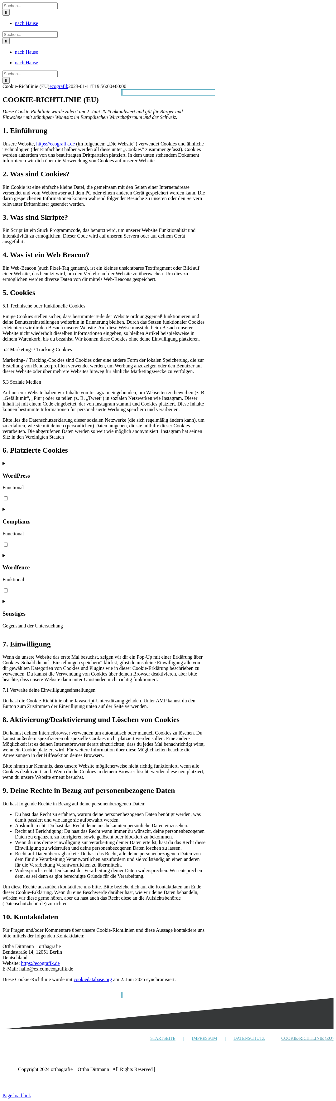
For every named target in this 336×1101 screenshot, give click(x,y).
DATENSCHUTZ (249, 1038)
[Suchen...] (30, 5)
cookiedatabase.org (93, 979)
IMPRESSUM (204, 1038)
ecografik (59, 86)
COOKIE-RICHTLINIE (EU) (307, 1038)
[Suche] (6, 12)
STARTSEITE (162, 1038)
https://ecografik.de (55, 143)
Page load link (16, 1095)
